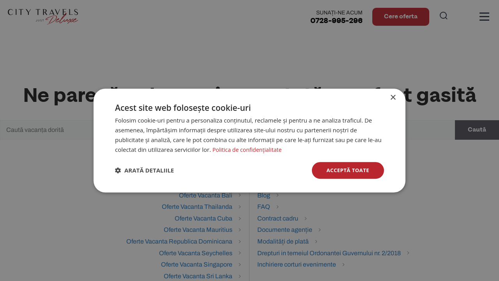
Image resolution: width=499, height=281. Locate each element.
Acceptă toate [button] (346, 170)
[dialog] (249, 140)
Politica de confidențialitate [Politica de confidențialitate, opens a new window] (249, 149)
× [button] (393, 97)
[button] (144, 170)
